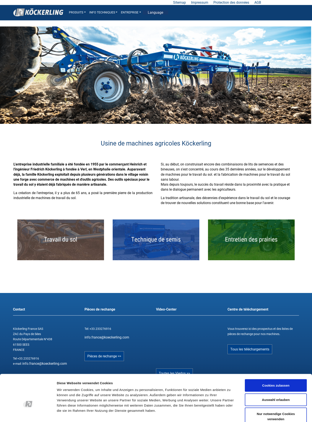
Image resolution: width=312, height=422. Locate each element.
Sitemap (179, 2)
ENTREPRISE (131, 12)
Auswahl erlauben (276, 374)
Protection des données (231, 2)
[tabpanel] (155, 75)
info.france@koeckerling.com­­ (106, 337)
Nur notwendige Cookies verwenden (276, 390)
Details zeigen (230, 413)
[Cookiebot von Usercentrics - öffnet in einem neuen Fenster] (28, 413)
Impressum (199, 2)
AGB (257, 2)
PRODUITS (77, 12)
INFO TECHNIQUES (103, 12)
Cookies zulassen (275, 360)
